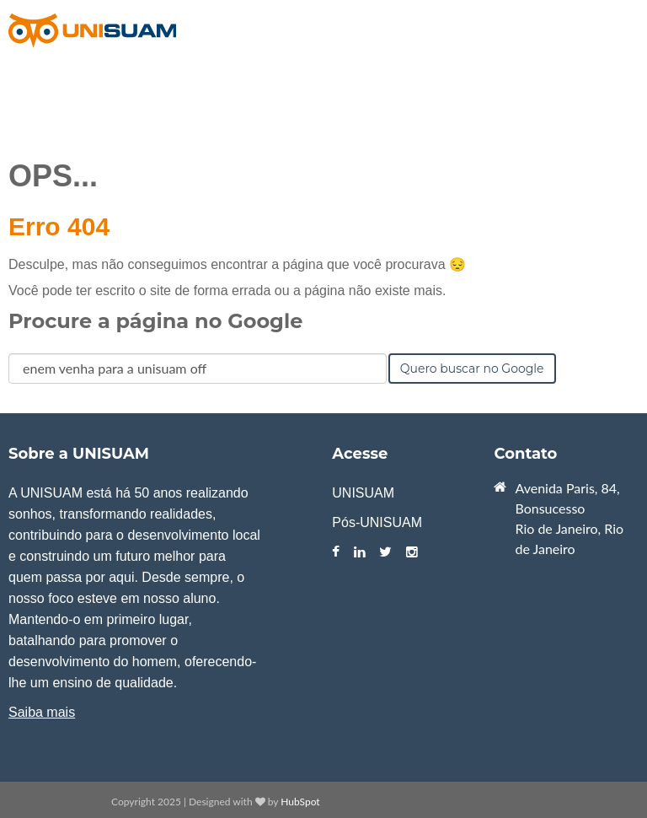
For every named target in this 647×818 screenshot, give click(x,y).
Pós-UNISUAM (377, 522)
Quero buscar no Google (472, 368)
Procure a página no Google (155, 321)
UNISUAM (363, 493)
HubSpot (300, 801)
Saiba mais (41, 712)
